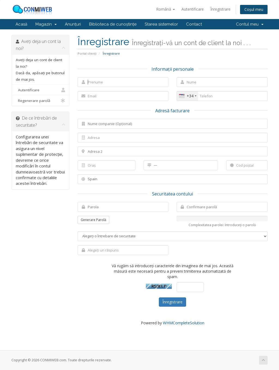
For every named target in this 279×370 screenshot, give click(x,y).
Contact (194, 24)
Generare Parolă (93, 219)
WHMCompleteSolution (183, 322)
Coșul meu (253, 9)
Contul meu (249, 24)
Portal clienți (87, 53)
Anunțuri (73, 24)
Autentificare (192, 9)
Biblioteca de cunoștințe (113, 24)
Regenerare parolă (40, 100)
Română (165, 9)
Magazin (46, 24)
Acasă (21, 24)
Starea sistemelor (161, 24)
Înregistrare (220, 9)
